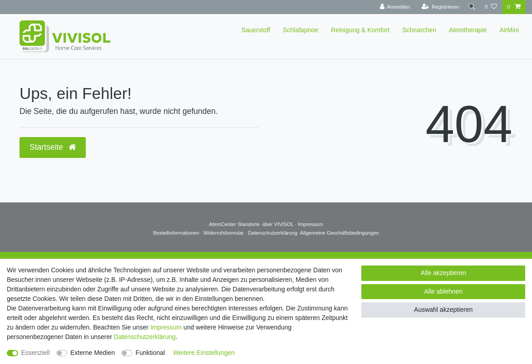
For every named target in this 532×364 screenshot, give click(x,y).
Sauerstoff (256, 30)
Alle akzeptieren (443, 272)
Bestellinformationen (176, 233)
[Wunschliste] (491, 7)
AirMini (509, 30)
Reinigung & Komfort (360, 30)
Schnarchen (419, 30)
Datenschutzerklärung (273, 233)
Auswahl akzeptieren (443, 309)
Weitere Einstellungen (204, 352)
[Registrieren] (438, 7)
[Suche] (471, 7)
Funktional (150, 352)
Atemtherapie (468, 30)
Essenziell (35, 352)
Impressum (310, 224)
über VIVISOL (278, 224)
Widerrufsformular (224, 233)
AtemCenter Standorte (234, 224)
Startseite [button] (53, 147)
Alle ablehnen (443, 291)
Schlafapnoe (300, 30)
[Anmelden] (392, 7)
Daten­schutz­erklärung (145, 336)
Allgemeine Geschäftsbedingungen (339, 233)
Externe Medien (92, 352)
